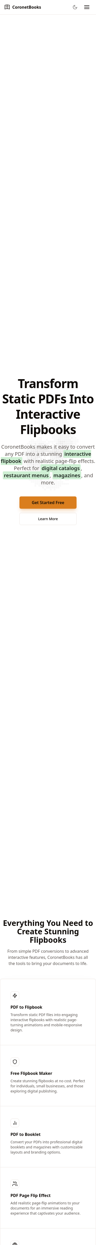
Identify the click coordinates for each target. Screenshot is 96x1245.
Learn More (48, 518)
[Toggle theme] (75, 7)
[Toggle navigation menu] (87, 7)
